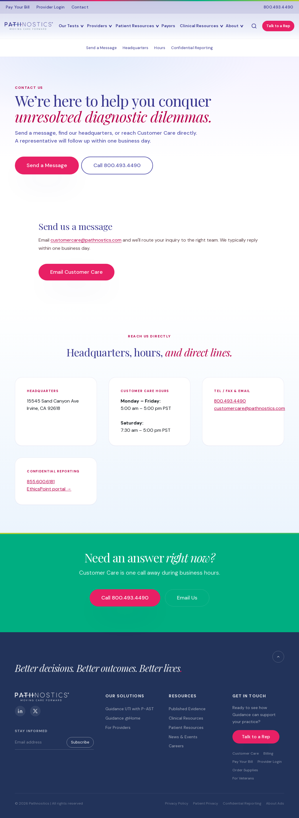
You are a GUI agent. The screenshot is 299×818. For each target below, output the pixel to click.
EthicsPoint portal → (49, 489)
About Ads (275, 803)
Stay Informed (31, 731)
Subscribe (80, 742)
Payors (168, 25)
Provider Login (50, 7)
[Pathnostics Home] (29, 26)
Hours (159, 47)
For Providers (118, 727)
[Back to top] (278, 657)
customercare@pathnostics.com (86, 240)
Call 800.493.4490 (117, 165)
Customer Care (245, 753)
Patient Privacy (205, 803)
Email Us (187, 597)
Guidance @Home (122, 718)
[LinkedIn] (20, 711)
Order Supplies (245, 770)
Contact (80, 7)
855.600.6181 (41, 482)
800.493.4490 (230, 401)
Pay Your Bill (17, 7)
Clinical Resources (201, 25)
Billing (268, 753)
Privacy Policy (176, 803)
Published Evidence (187, 708)
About (235, 25)
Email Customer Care (76, 271)
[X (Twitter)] (35, 711)
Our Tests (71, 25)
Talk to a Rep (278, 25)
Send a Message (101, 47)
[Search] (254, 26)
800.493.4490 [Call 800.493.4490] (278, 7)
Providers (99, 25)
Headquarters (136, 47)
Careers (176, 745)
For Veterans (243, 778)
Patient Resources (137, 25)
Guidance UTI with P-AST (129, 708)
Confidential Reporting (192, 47)
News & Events (183, 736)
